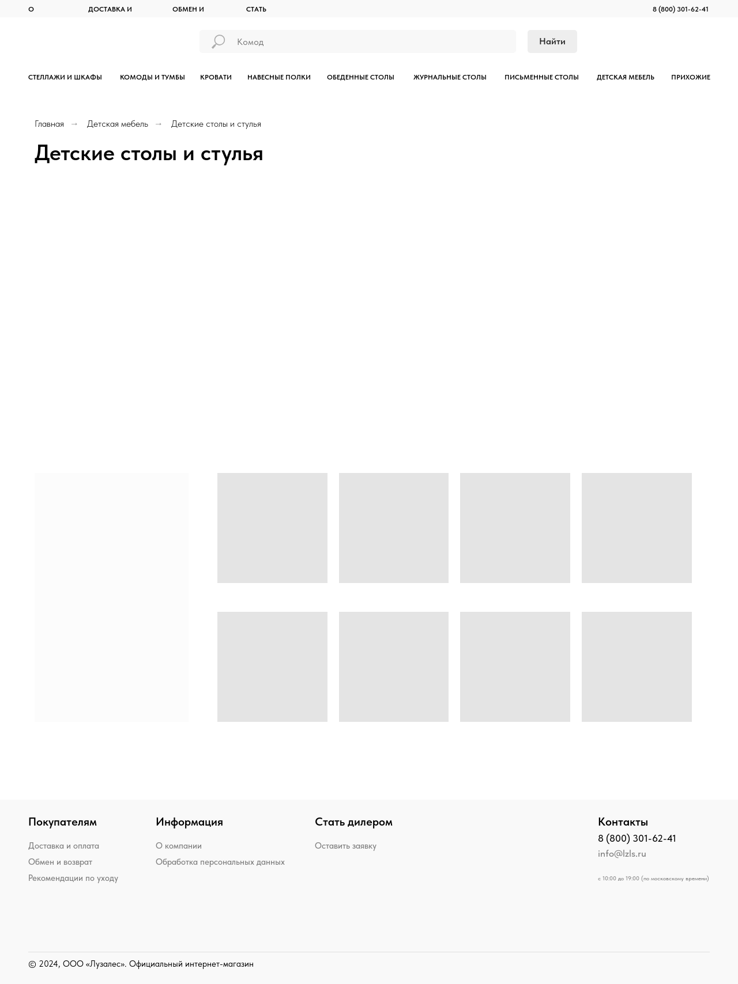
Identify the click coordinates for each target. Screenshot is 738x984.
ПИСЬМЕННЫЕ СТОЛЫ (541, 77)
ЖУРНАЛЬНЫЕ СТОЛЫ (450, 77)
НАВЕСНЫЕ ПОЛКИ (279, 77)
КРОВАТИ (216, 77)
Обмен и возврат (60, 862)
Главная (49, 123)
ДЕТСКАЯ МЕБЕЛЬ (625, 77)
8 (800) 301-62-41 (681, 9)
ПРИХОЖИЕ (690, 77)
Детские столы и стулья (216, 123)
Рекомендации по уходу (73, 878)
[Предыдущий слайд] (20, 298)
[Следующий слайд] (717, 298)
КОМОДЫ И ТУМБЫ (152, 77)
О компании (179, 846)
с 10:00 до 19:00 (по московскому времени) (653, 878)
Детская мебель (117, 123)
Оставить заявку (345, 846)
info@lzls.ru (622, 853)
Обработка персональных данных (220, 862)
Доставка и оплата (63, 846)
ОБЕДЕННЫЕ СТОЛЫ (360, 77)
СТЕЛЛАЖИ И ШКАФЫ (65, 77)
